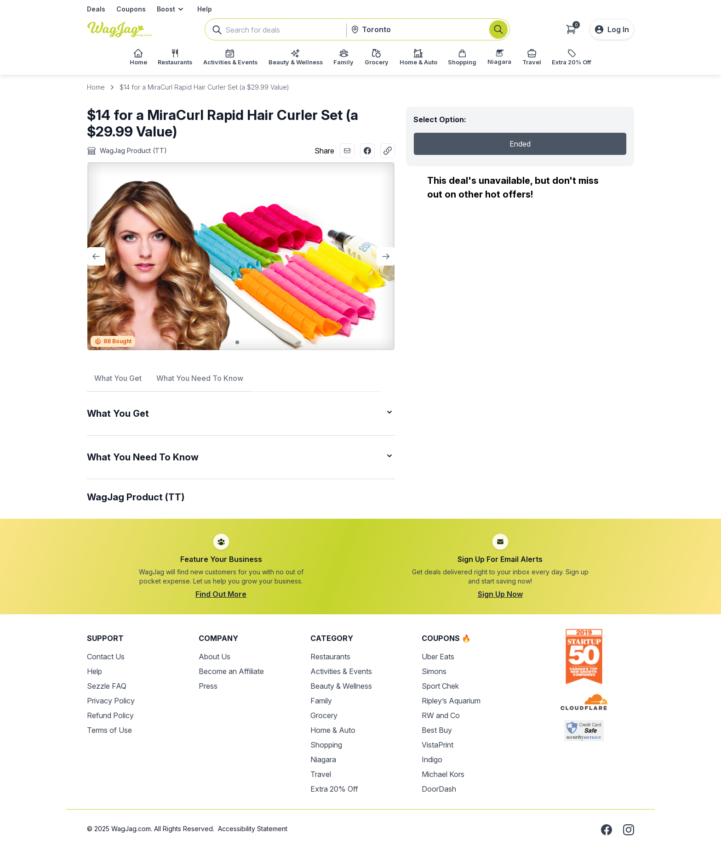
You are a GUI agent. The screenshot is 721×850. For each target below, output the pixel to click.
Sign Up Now (500, 594)
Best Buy (437, 730)
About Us (214, 656)
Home (96, 87)
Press (208, 686)
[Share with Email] (347, 150)
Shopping (326, 744)
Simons (434, 671)
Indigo (432, 759)
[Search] (498, 29)
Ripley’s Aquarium (451, 700)
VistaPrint (437, 744)
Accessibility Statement (252, 829)
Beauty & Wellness (341, 686)
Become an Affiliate (231, 671)
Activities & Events (341, 671)
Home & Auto (332, 730)
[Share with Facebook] (367, 150)
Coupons (131, 9)
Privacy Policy (111, 700)
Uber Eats (438, 656)
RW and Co (441, 715)
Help (204, 9)
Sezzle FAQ (106, 686)
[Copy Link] (387, 150)
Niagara (323, 759)
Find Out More (220, 594)
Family (321, 700)
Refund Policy (110, 715)
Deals (96, 9)
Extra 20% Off (334, 788)
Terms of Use (109, 730)
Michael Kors (443, 774)
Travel (320, 774)
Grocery (324, 715)
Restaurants (330, 656)
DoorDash (439, 788)
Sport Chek (440, 686)
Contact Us (106, 656)
